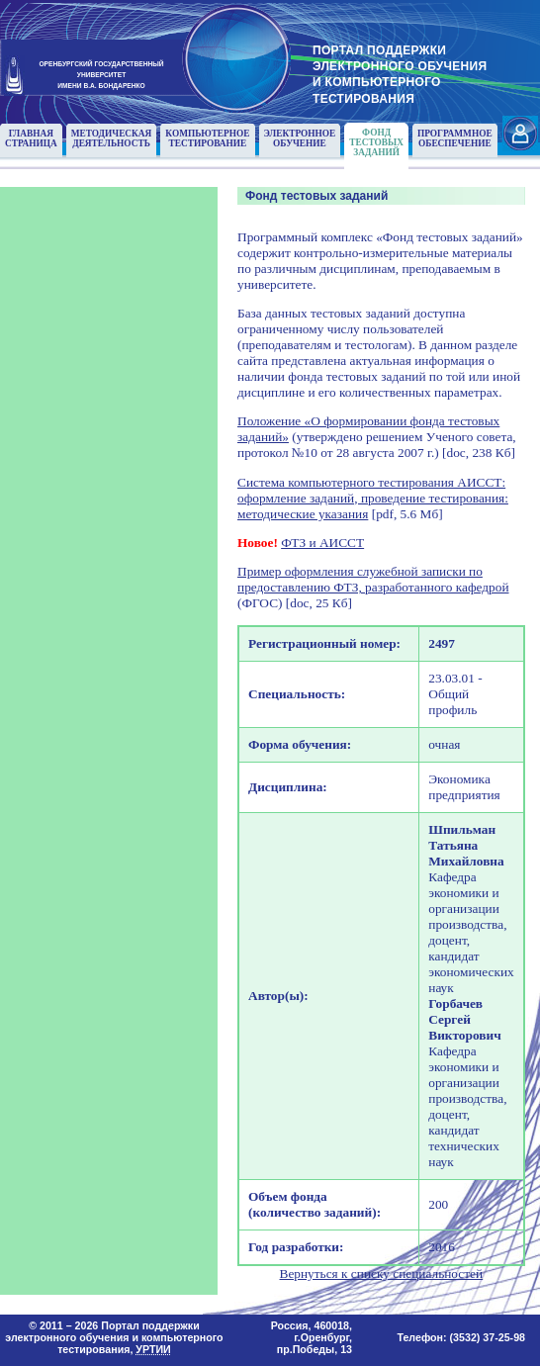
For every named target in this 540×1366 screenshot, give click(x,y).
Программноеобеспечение (455, 138)
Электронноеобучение (300, 138)
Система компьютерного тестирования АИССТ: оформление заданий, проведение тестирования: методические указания (372, 498)
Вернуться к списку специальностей (382, 1273)
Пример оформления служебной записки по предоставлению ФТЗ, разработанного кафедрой (373, 579)
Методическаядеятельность (111, 138)
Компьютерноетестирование (207, 138)
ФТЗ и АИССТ (322, 542)
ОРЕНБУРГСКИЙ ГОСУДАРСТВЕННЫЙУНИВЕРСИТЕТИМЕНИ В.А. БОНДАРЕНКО (101, 74)
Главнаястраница (31, 138)
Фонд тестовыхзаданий (376, 142)
